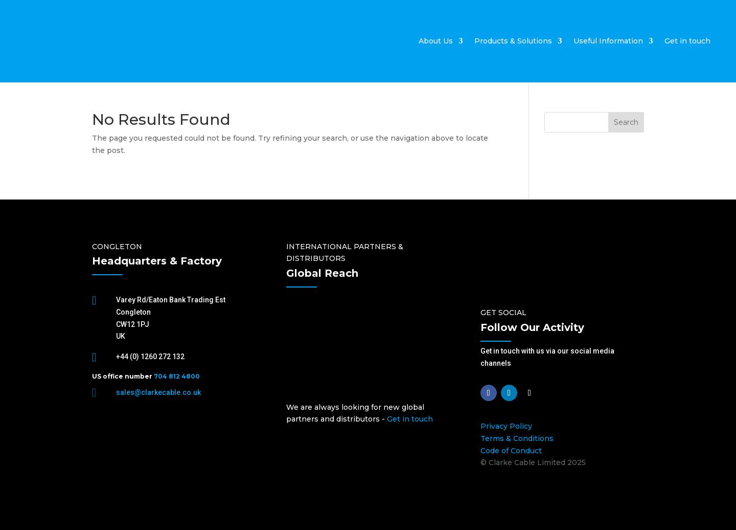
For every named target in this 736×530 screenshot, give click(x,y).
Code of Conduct (511, 450)
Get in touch (687, 41)
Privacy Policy (506, 426)
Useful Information (608, 41)
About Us (436, 41)
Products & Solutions (513, 41)
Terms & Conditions (517, 438)
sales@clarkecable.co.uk (158, 392)
